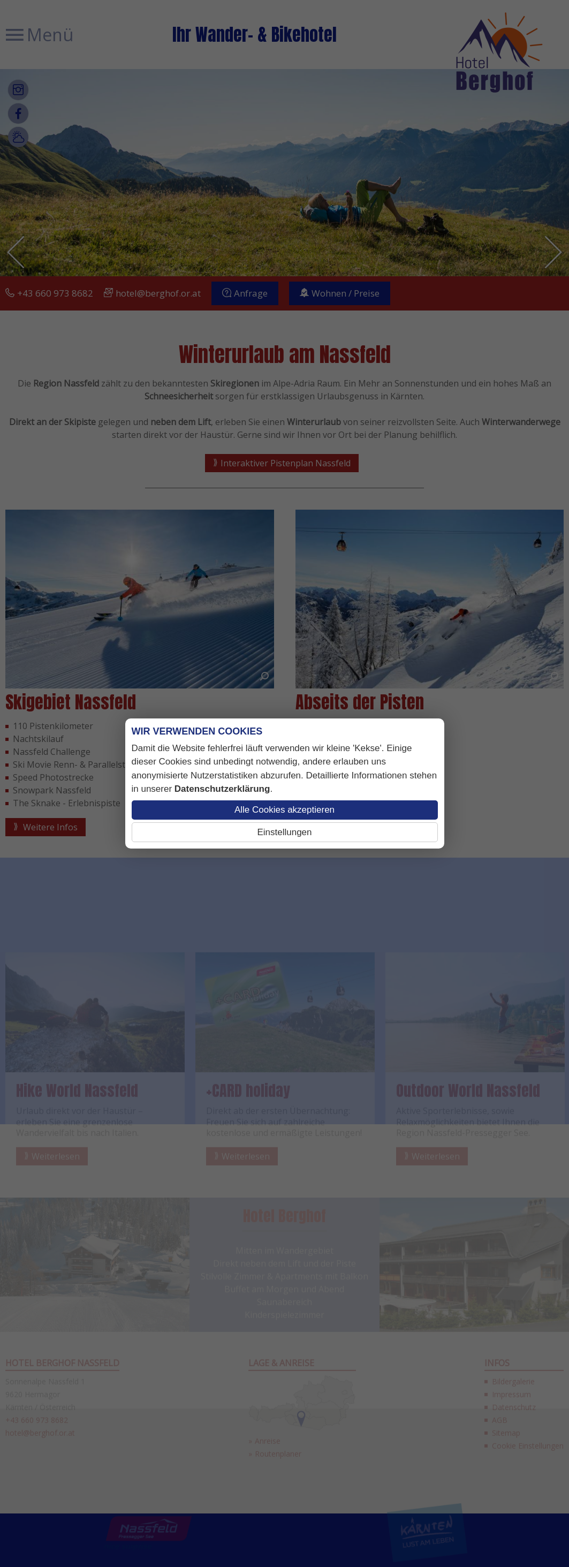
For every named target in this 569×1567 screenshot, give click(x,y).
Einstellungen (284, 832)
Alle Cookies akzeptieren (284, 810)
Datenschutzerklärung (222, 789)
